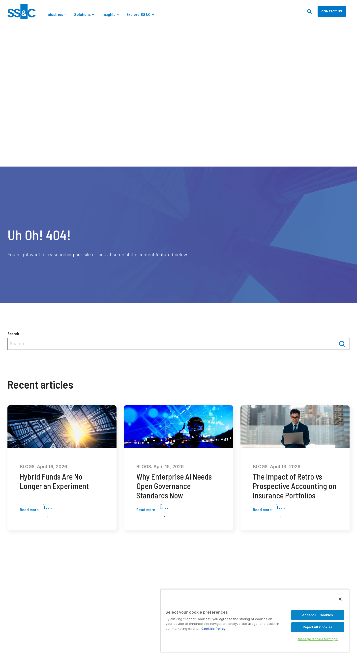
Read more (36, 510)
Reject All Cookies (317, 627)
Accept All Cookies (317, 615)
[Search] (309, 11)
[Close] (340, 599)
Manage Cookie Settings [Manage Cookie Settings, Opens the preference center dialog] (318, 639)
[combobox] (178, 344)
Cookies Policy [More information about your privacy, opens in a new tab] (213, 629)
